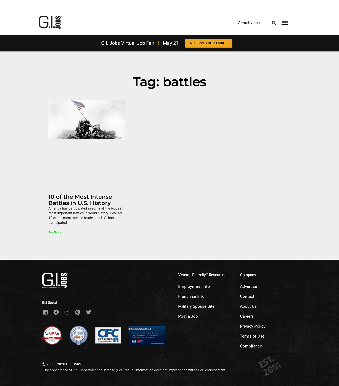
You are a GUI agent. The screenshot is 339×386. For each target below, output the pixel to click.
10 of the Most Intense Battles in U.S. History (80, 199)
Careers (247, 316)
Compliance (251, 346)
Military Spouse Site (196, 306)
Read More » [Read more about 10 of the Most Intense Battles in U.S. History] (54, 232)
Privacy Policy (252, 326)
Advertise (248, 286)
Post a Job (188, 316)
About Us (248, 306)
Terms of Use (252, 336)
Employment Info (194, 286)
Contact (247, 296)
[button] (273, 23)
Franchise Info (191, 296)
